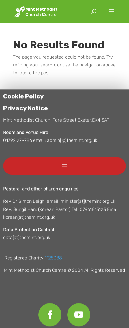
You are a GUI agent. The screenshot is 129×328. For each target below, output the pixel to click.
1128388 (53, 259)
